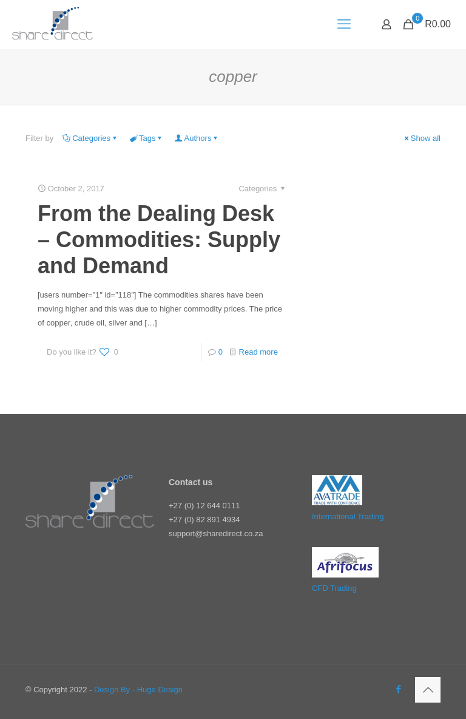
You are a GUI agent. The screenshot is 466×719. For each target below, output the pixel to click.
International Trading (348, 516)
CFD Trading (334, 588)
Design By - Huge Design (138, 689)
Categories (90, 138)
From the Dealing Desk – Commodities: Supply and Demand (159, 239)
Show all (422, 138)
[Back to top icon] (428, 690)
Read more (258, 351)
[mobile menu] (344, 24)
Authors (197, 138)
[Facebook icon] (398, 689)
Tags (146, 138)
